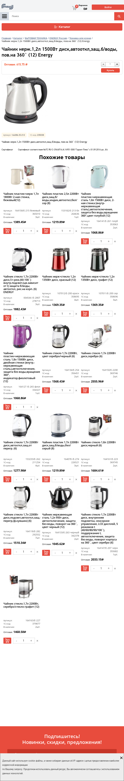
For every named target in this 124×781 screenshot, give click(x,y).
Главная (6, 38)
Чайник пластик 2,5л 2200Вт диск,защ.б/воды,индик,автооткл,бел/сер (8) (60, 198)
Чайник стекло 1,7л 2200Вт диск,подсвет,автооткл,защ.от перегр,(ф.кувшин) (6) (21, 517)
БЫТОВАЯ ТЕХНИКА (36, 38)
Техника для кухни (80, 38)
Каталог (62, 27)
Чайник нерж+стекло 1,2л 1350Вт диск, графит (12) (98, 278)
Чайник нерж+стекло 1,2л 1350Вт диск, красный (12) (59, 278)
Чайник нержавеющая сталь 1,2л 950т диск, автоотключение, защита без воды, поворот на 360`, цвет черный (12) (59, 521)
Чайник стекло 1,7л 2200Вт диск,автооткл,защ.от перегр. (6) (20, 445)
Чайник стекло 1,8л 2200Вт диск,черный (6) (98, 444)
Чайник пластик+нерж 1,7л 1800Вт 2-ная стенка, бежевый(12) (21, 197)
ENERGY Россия (58, 38)
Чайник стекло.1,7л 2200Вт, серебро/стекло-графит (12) (21, 605)
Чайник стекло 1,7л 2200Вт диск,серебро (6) (98, 355)
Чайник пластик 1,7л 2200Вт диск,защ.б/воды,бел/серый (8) (60, 445)
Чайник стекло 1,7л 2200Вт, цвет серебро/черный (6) (59, 355)
